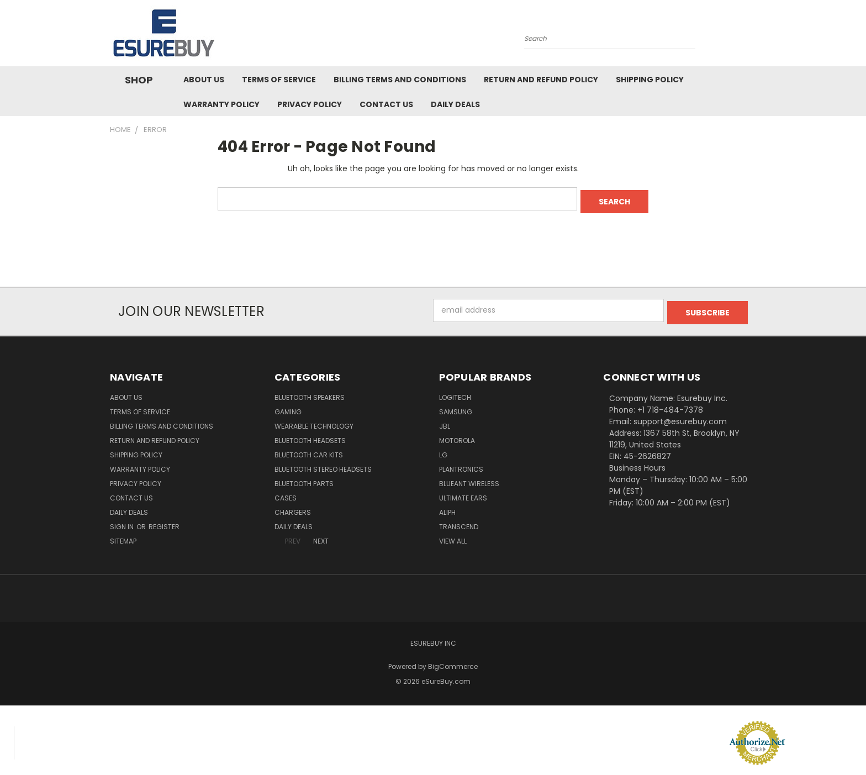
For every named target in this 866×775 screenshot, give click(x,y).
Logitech (455, 392)
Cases (285, 493)
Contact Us (386, 104)
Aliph (447, 507)
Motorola (457, 435)
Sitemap (123, 536)
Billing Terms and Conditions (400, 79)
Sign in (122, 521)
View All (453, 536)
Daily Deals (455, 104)
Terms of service (279, 79)
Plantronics (461, 464)
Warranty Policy (221, 104)
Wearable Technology (313, 421)
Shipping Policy (650, 79)
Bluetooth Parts (304, 478)
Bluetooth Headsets (310, 435)
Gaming (288, 407)
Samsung (455, 407)
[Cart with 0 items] (753, 35)
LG (443, 450)
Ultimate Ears (463, 493)
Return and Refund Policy (541, 79)
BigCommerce (453, 661)
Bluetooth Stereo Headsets (323, 464)
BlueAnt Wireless (469, 478)
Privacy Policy (309, 104)
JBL (444, 421)
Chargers (292, 507)
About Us (203, 79)
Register (164, 521)
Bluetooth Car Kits (308, 450)
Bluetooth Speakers (309, 392)
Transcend (458, 521)
